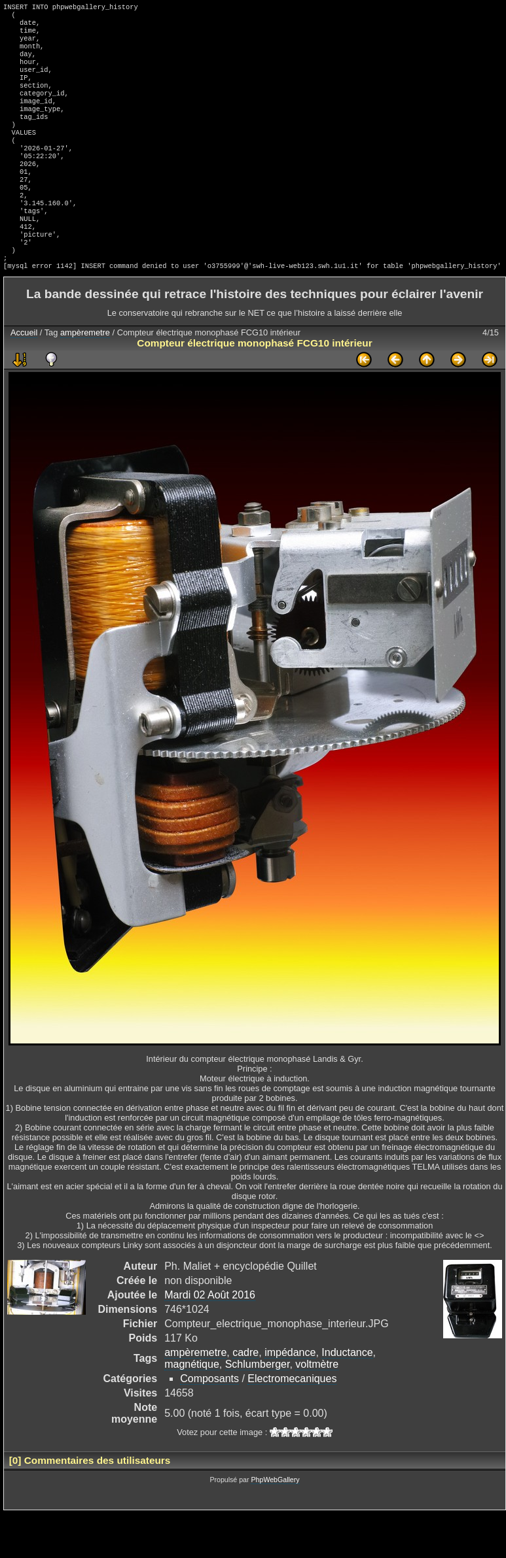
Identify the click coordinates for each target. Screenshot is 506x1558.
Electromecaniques (291, 1423)
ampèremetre (85, 377)
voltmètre (316, 1408)
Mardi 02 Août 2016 (209, 1339)
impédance (290, 1396)
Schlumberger (257, 1408)
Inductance (346, 1396)
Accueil (23, 377)
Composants (209, 1423)
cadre (245, 1396)
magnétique (191, 1408)
